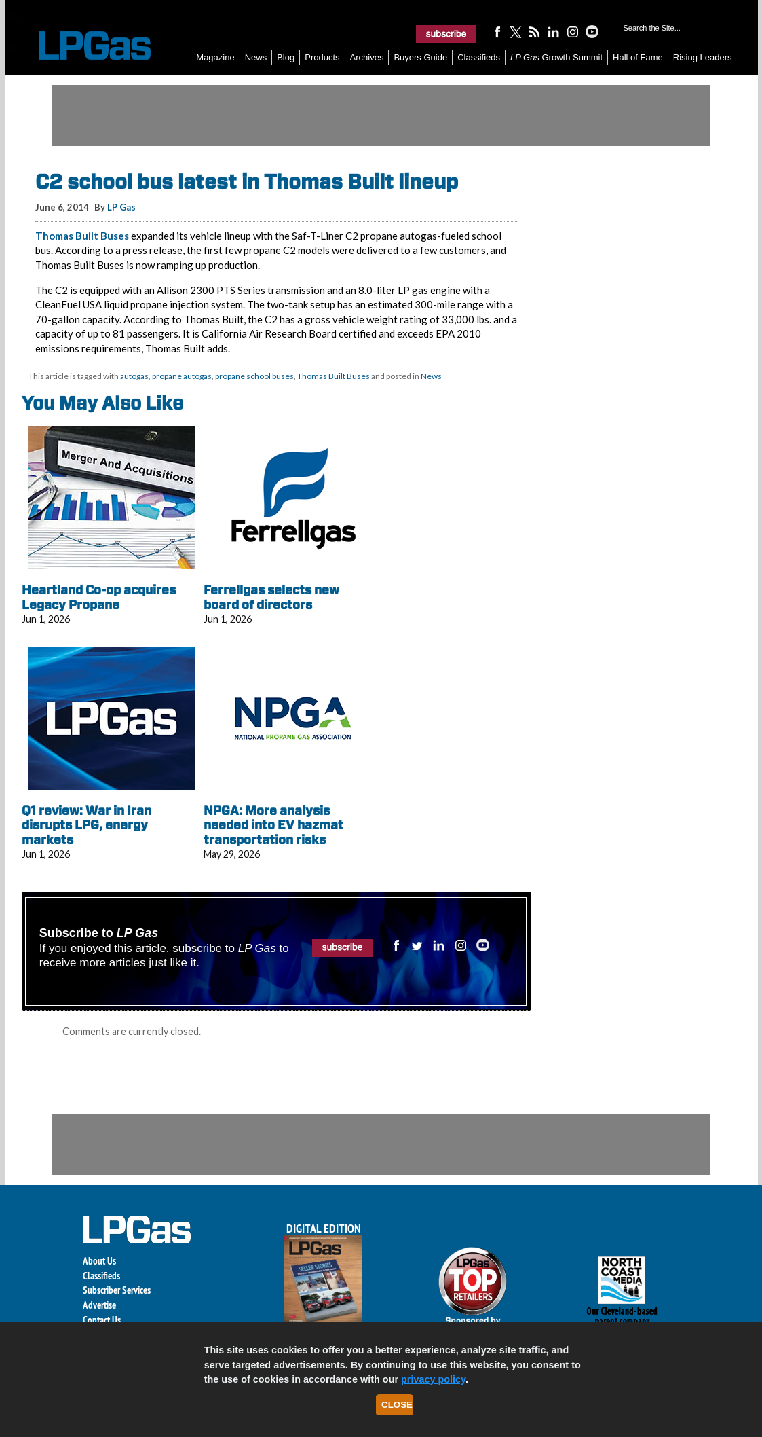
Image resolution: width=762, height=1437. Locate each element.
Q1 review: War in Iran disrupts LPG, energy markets (86, 825)
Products (322, 57)
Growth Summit (556, 57)
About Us (99, 1260)
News (256, 57)
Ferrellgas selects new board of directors (271, 597)
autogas (134, 376)
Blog (285, 57)
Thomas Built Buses (82, 236)
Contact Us (102, 1319)
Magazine (215, 57)
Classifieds (478, 57)
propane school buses (254, 376)
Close (397, 1405)
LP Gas (121, 207)
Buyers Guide (420, 57)
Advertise (99, 1304)
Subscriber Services (117, 1290)
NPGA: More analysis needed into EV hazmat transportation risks (273, 825)
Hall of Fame (638, 57)
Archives (367, 57)
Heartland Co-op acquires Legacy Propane (99, 597)
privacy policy (433, 1379)
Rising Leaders (702, 57)
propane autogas (182, 376)
